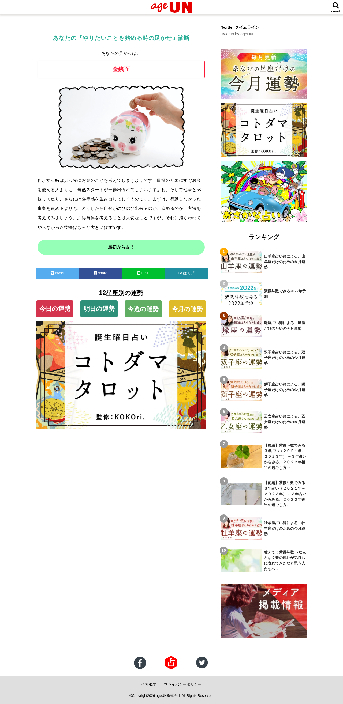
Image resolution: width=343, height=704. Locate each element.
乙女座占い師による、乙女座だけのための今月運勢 (284, 422)
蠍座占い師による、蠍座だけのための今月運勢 (284, 326)
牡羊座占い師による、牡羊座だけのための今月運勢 (284, 528)
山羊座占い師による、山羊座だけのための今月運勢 (284, 261)
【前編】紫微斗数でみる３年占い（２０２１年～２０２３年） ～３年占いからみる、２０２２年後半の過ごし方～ (285, 493)
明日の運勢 (99, 308)
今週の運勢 (143, 308)
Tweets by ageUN (236, 34)
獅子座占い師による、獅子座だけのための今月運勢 (284, 390)
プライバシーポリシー (183, 684)
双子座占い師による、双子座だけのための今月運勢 (284, 357)
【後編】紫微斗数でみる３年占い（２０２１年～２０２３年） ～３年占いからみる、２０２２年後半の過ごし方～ (285, 456)
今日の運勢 (54, 308)
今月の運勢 (187, 308)
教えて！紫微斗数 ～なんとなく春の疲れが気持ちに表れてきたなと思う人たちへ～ (285, 560)
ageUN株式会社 (168, 696)
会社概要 (148, 684)
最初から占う (121, 247)
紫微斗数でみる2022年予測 (285, 293)
